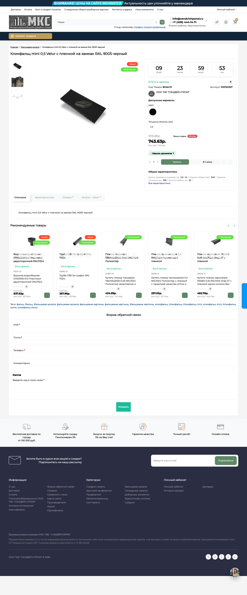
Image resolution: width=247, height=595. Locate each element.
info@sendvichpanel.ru (187, 18)
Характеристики (44, 197)
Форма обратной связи (60, 486)
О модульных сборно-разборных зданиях (86, 9)
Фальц (29, 304)
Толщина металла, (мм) (160, 121)
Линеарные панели (136, 490)
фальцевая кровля (68, 304)
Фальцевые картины (142, 304)
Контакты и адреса (122, 9)
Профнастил (93, 494)
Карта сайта (54, 498)
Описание (20, 197)
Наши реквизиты (144, 9)
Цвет (151, 105)
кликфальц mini (212, 304)
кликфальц (161, 304)
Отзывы (68, 197)
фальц (20, 304)
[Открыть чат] (235, 572)
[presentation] (37, 389)
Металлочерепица (97, 498)
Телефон (18, 350)
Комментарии (21, 363)
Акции (51, 506)
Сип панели (93, 502)
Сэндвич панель (95, 486)
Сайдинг (130, 502)
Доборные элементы (137, 494)
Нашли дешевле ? (162, 153)
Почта (16, 337)
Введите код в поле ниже (28, 380)
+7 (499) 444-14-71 (183, 22)
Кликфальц (175, 304)
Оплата (28, 9)
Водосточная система (137, 498)
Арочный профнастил (99, 490)
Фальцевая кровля (45, 304)
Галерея (52, 490)
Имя (15, 324)
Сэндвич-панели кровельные (149, 27)
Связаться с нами (57, 494)
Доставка (16, 9)
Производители (56, 502)
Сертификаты (17, 509)
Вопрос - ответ (91, 197)
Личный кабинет (173, 486)
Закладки (207, 486)
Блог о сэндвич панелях (48, 9)
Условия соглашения (21, 505)
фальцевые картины (92, 304)
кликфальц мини (28, 307)
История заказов (174, 490)
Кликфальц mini (192, 304)
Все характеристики (159, 183)
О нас (160, 9)
